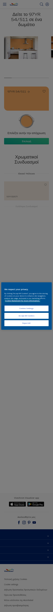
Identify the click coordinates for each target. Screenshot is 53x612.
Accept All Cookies (26, 316)
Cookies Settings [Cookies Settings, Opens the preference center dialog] (26, 308)
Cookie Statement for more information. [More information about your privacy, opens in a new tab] (22, 301)
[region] (26, 306)
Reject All (26, 323)
